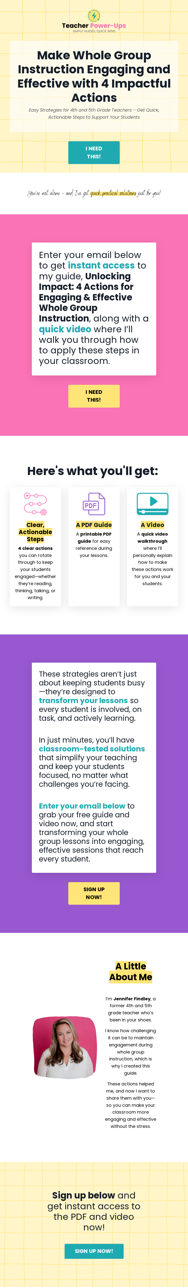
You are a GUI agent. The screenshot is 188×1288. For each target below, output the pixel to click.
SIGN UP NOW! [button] (94, 894)
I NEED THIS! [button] (94, 152)
